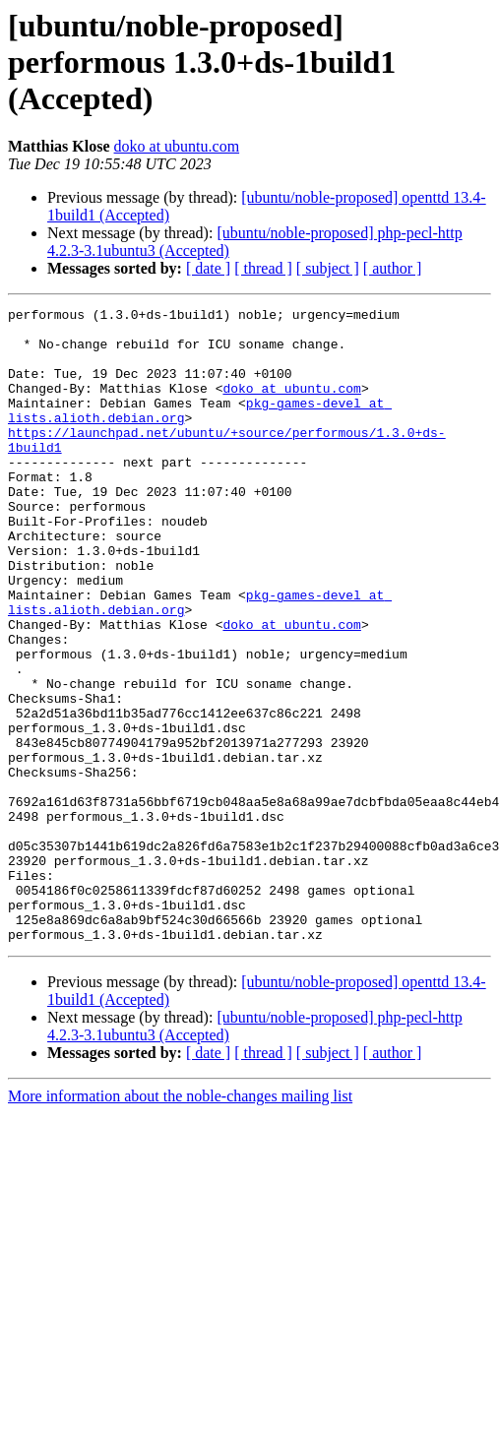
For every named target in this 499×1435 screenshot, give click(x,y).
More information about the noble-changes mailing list (180, 1223)
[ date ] (208, 268)
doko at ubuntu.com (177, 146)
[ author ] (392, 268)
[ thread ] (263, 268)
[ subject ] (327, 268)
